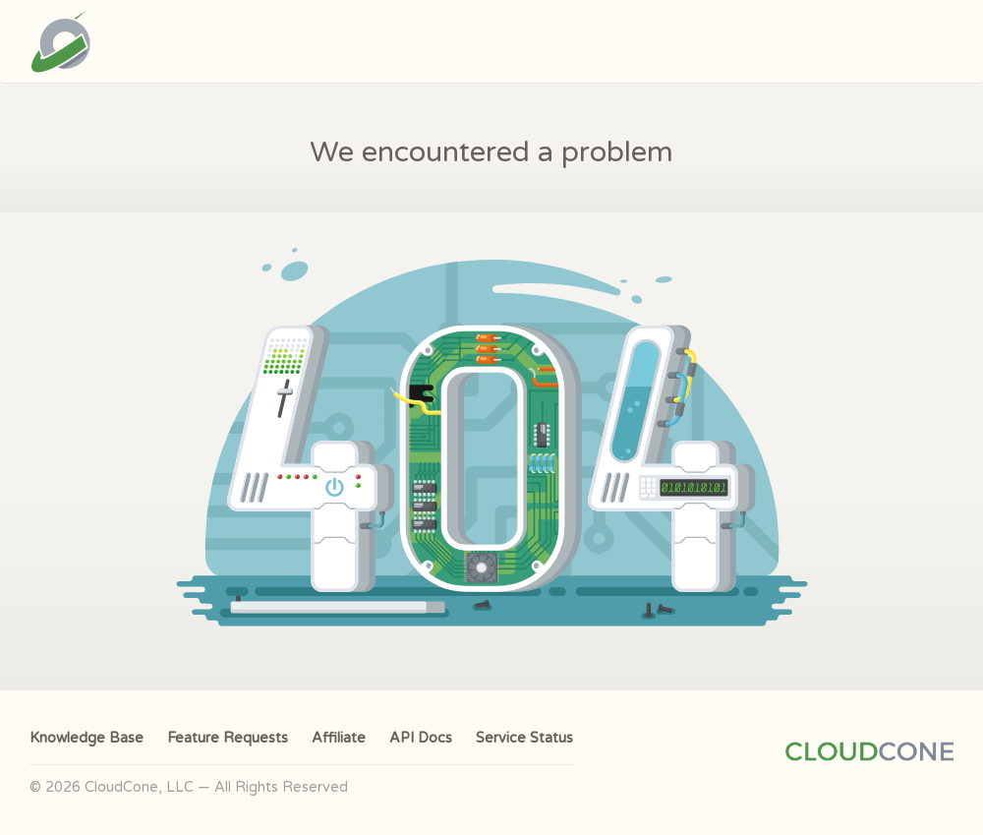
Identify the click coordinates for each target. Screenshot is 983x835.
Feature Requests (227, 738)
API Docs (420, 738)
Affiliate (339, 738)
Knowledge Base (86, 738)
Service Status (524, 738)
